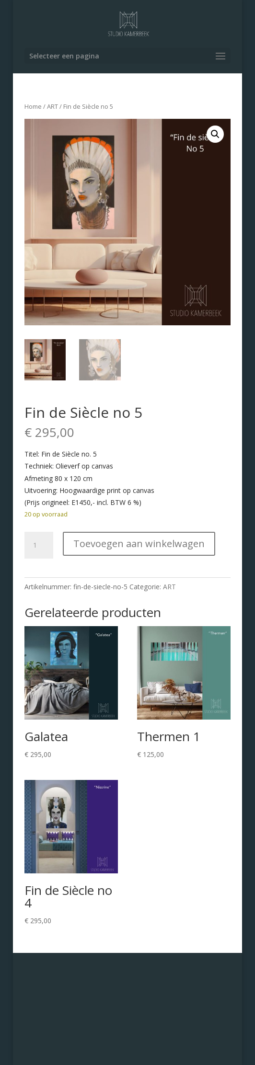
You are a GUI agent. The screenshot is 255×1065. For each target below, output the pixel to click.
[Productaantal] (38, 545)
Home (33, 106)
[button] (215, 134)
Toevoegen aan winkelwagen (139, 543)
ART (52, 106)
